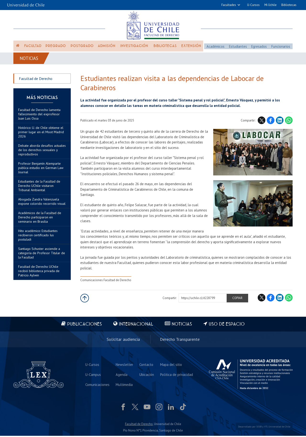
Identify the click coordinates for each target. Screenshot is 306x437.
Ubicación (146, 375)
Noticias (30, 60)
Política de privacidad (176, 375)
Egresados (258, 48)
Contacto (146, 365)
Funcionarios (281, 48)
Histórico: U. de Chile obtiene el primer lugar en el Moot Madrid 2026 (41, 134)
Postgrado (82, 48)
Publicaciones (83, 326)
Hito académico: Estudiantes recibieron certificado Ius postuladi (38, 237)
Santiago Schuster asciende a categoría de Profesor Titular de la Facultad (41, 255)
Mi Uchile (270, 5)
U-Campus (93, 375)
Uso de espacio (228, 326)
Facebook (271, 122)
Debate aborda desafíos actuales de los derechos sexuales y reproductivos (42, 152)
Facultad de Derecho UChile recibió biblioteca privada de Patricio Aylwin (39, 273)
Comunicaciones (98, 385)
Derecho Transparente (180, 340)
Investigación (134, 48)
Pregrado (55, 48)
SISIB (259, 427)
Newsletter (124, 365)
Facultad (32, 48)
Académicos (215, 48)
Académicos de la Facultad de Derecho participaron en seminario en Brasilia (39, 219)
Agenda (121, 375)
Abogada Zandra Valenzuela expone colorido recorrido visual (42, 203)
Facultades (228, 5)
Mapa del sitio (170, 365)
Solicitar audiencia (123, 340)
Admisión (106, 48)
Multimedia (124, 385)
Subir (84, 300)
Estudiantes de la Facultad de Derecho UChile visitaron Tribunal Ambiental (39, 187)
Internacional (136, 326)
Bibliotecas (288, 5)
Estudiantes (238, 48)
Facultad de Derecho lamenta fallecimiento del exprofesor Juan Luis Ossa (39, 116)
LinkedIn (280, 122)
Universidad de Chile (279, 427)
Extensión (191, 48)
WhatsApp (288, 122)
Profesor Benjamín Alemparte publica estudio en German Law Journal (40, 169)
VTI (266, 427)
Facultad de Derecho (35, 80)
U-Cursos (253, 5)
